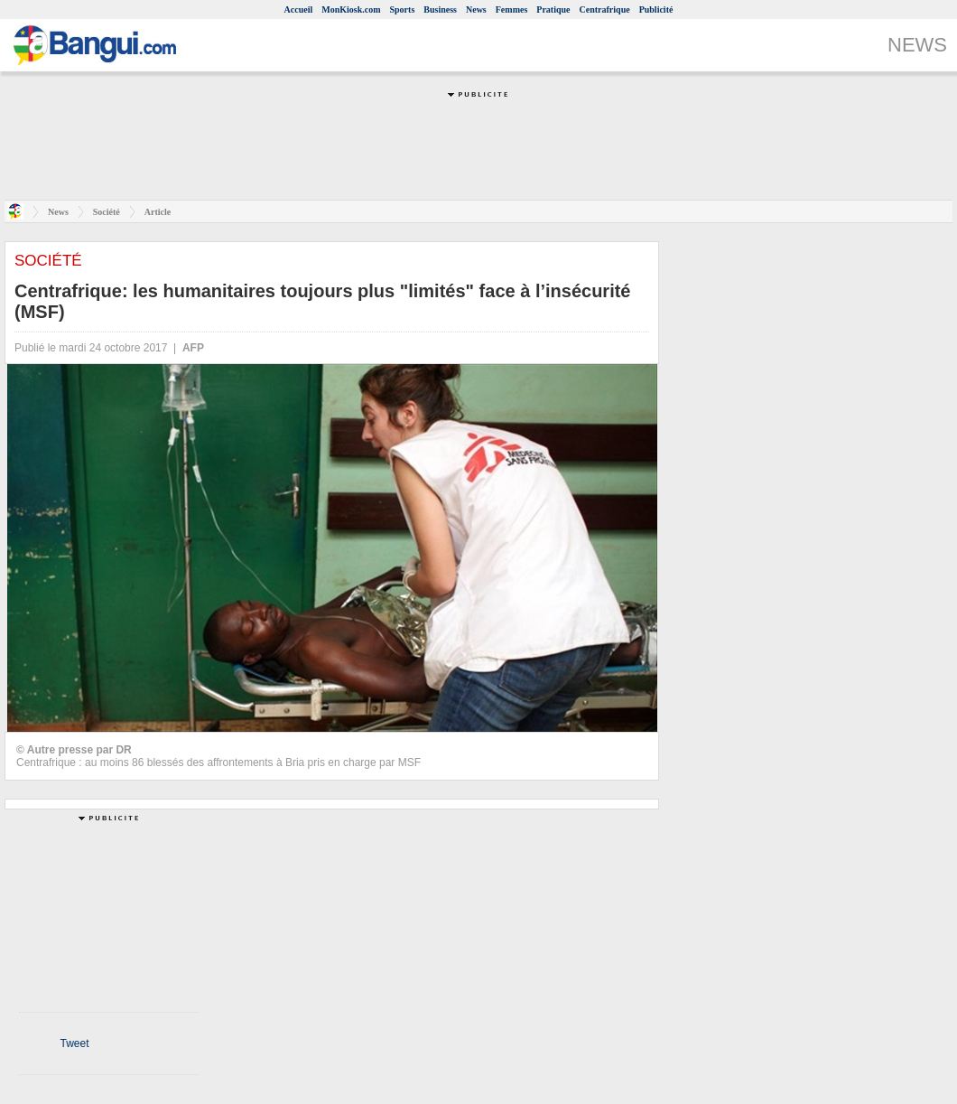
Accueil (298, 9)
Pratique (553, 9)
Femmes (512, 9)
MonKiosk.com (350, 9)
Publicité (656, 9)
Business (440, 9)
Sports (402, 9)
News (476, 9)
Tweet (74, 1043)
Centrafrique (605, 9)
